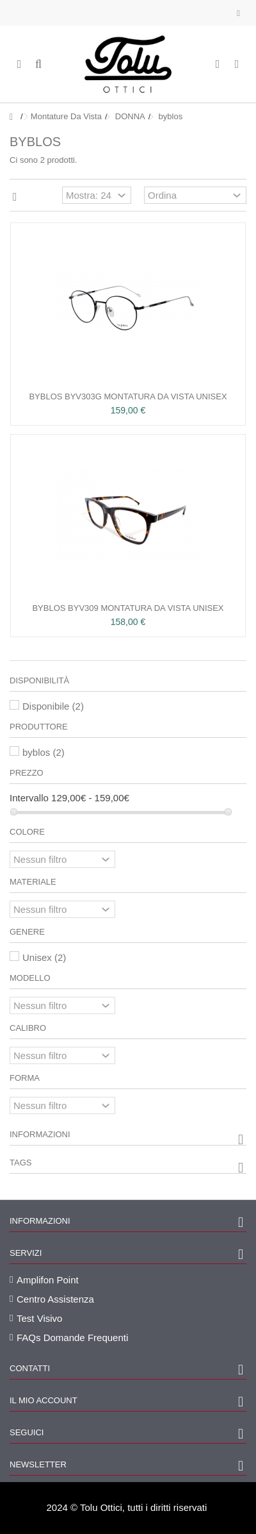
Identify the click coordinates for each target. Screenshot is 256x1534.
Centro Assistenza (55, 1299)
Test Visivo (39, 1318)
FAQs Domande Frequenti (72, 1337)
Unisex (44, 957)
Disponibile (53, 706)
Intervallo (29, 797)
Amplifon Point (48, 1279)
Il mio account (43, 1400)
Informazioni (40, 1134)
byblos (43, 752)
